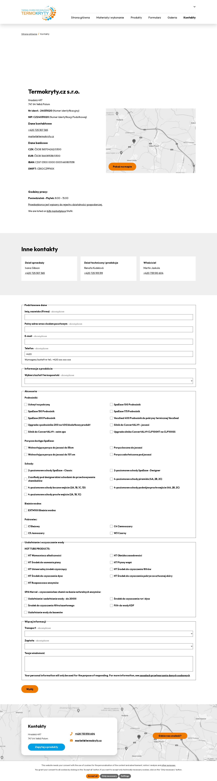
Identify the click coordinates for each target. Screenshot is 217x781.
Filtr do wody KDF (123, 602)
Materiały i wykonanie (109, 17)
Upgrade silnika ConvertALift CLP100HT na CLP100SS (143, 431)
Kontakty (190, 17)
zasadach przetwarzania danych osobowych (156, 671)
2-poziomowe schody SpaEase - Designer (136, 470)
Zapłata (36, 637)
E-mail (35, 336)
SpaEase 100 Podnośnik (126, 404)
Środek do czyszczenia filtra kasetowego (49, 602)
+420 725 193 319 (93, 273)
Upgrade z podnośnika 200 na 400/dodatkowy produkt (57, 424)
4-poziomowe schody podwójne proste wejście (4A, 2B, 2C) (145, 484)
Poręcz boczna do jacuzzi (127, 447)
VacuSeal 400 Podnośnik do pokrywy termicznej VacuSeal (145, 418)
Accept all (94, 776)
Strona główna (80, 17)
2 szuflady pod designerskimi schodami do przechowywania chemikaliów (67, 477)
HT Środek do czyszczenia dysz (44, 572)
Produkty (135, 17)
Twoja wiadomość (34, 649)
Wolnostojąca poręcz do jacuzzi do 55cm (49, 447)
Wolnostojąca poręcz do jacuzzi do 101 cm (50, 454)
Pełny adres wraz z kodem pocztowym (52, 323)
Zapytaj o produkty (46, 743)
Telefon (36, 348)
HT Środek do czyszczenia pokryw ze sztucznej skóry (142, 572)
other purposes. (165, 765)
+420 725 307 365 (38, 130)
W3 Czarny (120, 529)
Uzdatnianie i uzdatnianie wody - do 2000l (50, 595)
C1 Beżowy (33, 522)
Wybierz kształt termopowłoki (48, 375)
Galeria (172, 17)
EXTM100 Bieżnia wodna (41, 506)
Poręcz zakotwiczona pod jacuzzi (131, 454)
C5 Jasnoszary (36, 529)
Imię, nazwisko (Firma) (44, 311)
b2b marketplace (55, 211)
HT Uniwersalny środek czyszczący (46, 565)
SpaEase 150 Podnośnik (40, 411)
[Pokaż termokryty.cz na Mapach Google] (151, 140)
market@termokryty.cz (40, 136)
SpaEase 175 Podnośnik (126, 411)
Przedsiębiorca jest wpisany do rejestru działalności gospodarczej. (64, 204)
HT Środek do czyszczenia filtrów (131, 565)
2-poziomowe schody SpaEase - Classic (49, 470)
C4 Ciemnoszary (122, 522)
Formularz (154, 17)
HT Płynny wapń (122, 558)
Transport (37, 624)
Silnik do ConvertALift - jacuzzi (130, 424)
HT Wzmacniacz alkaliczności (44, 552)
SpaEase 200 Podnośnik (41, 418)
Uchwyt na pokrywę (38, 404)
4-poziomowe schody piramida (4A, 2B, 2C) (137, 477)
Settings (123, 776)
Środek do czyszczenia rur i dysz (131, 595)
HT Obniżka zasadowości (127, 552)
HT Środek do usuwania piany (44, 558)
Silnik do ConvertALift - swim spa (46, 431)
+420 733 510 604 (153, 273)
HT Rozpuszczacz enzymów (42, 579)
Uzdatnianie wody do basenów (44, 608)
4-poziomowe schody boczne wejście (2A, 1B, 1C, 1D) (55, 484)
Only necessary (109, 776)
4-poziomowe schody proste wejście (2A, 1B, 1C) (53, 490)
